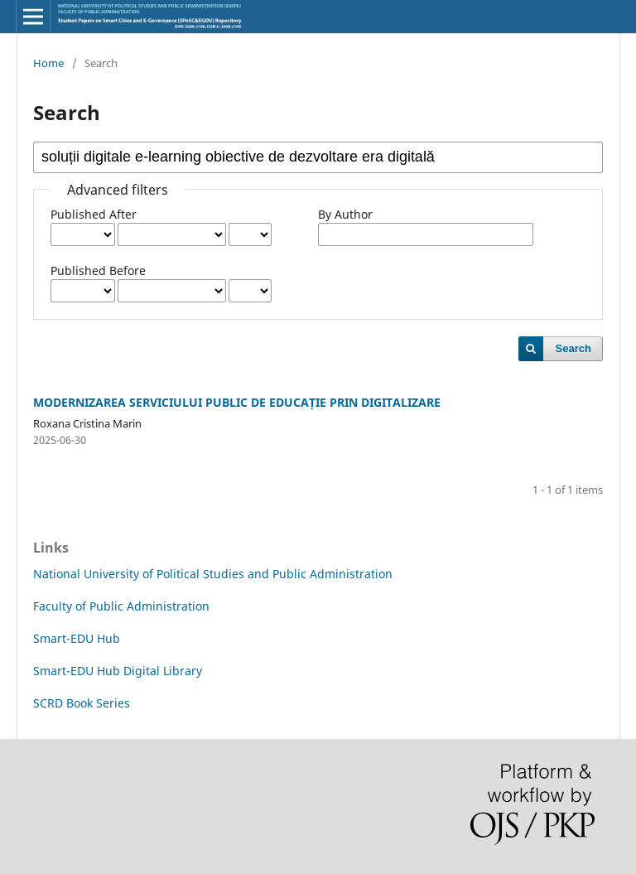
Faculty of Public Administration (121, 606)
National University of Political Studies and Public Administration (213, 574)
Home (48, 63)
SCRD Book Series (81, 703)
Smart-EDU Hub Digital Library (117, 670)
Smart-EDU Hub (76, 638)
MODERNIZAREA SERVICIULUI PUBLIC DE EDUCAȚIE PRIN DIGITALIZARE (237, 402)
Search (573, 348)
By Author (345, 214)
